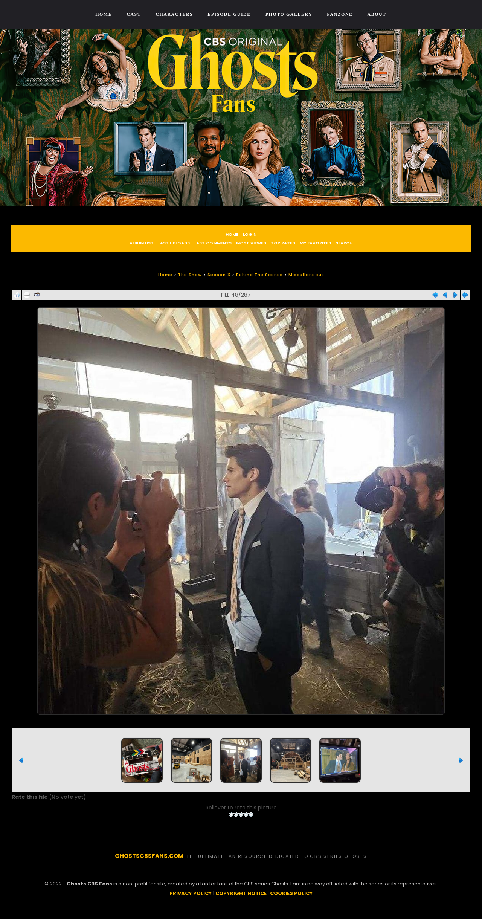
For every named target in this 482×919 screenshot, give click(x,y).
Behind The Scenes (259, 275)
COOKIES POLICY (291, 902)
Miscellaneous (306, 275)
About (377, 14)
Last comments (213, 243)
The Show (190, 275)
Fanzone (339, 14)
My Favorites (315, 243)
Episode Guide (229, 14)
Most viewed (251, 243)
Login (249, 234)
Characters (174, 14)
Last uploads (174, 243)
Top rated (283, 243)
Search (344, 243)
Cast (134, 14)
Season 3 (218, 275)
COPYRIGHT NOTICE (241, 902)
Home (103, 14)
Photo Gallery (289, 14)
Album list (142, 243)
